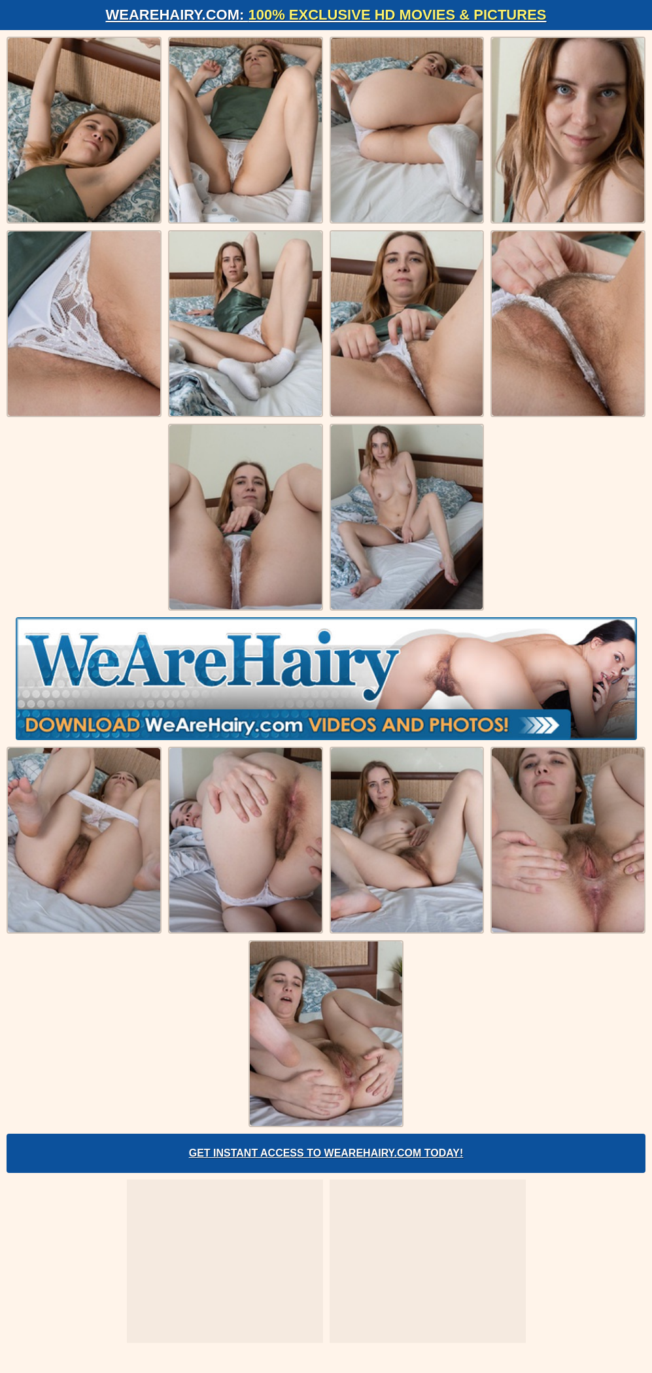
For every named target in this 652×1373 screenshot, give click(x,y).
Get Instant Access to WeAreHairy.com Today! (326, 1153)
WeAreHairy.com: (326, 15)
